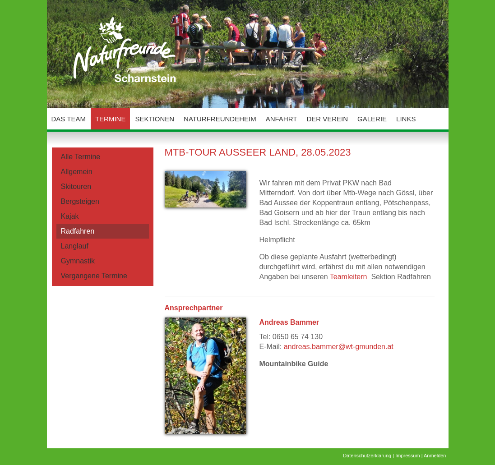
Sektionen (154, 119)
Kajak (70, 216)
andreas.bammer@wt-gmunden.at (338, 346)
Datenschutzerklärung (367, 455)
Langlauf (74, 246)
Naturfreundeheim (220, 119)
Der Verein (327, 119)
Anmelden (435, 455)
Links (406, 119)
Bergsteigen (80, 201)
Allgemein (77, 171)
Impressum (407, 455)
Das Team (68, 119)
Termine (110, 119)
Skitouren (76, 186)
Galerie (372, 119)
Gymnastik (78, 261)
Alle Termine (81, 157)
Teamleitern (348, 277)
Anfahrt (281, 119)
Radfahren (78, 231)
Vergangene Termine (94, 276)
